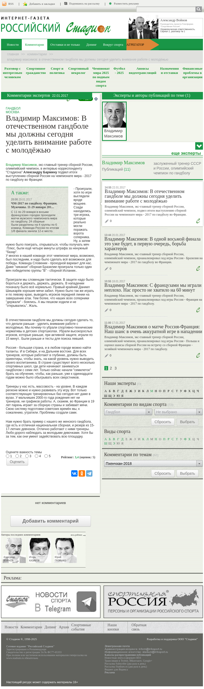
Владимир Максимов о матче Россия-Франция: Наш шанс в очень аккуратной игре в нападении (153, 329)
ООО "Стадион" (188, 639)
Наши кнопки (113, 627)
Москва (12, 112)
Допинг (91, 45)
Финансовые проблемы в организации (192, 72)
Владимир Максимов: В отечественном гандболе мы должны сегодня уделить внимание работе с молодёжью (144, 196)
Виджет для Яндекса (116, 669)
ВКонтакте (136, 660)
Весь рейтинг (76, 535)
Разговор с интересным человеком (12, 72)
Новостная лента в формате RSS (123, 657)
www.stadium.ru (15, 658)
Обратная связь (138, 627)
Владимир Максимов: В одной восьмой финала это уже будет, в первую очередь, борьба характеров (152, 243)
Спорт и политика (57, 70)
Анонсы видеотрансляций (142, 70)
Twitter (124, 660)
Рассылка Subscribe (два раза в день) (125, 663)
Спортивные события (81, 627)
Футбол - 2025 (119, 70)
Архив (64, 627)
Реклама (110, 672)
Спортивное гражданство (36, 70)
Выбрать (187, 422)
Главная (13, 54)
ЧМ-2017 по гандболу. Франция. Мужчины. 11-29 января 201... (34, 205)
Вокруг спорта (113, 45)
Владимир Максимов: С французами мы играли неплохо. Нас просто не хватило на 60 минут (152, 288)
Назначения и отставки (169, 70)
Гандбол (13, 108)
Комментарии (34, 45)
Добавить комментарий (51, 521)
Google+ (147, 660)
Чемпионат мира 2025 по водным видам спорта (101, 76)
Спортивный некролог (78, 70)
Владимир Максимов (21, 165)
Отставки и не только (65, 45)
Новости (13, 45)
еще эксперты (186, 153)
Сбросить (163, 422)
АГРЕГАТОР (135, 45)
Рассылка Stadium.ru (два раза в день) (126, 666)
